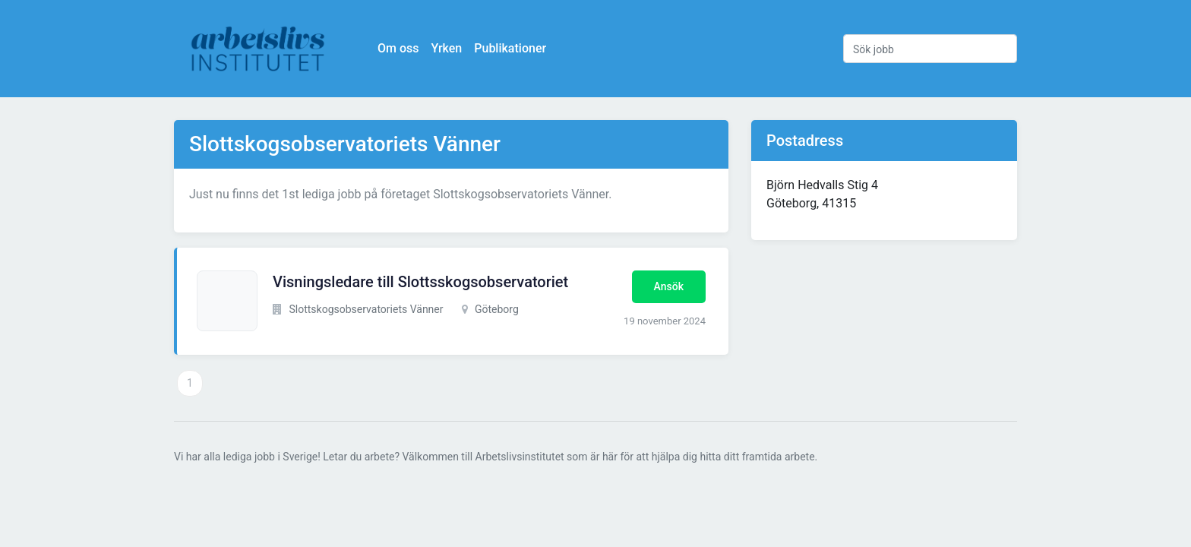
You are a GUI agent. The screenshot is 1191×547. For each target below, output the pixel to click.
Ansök (669, 286)
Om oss (398, 48)
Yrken (446, 48)
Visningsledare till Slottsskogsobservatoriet (420, 282)
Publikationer (510, 48)
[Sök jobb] (930, 48)
